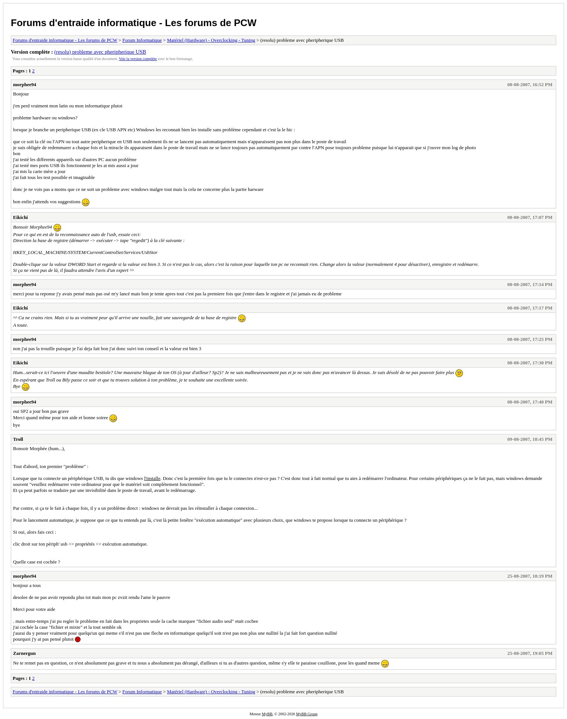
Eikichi (20, 217)
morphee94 (24, 84)
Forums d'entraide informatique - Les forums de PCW (133, 22)
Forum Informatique (142, 40)
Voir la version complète (138, 59)
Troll (18, 439)
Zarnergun (24, 653)
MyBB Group (306, 714)
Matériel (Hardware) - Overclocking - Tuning (211, 40)
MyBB (267, 714)
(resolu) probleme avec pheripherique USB (100, 52)
